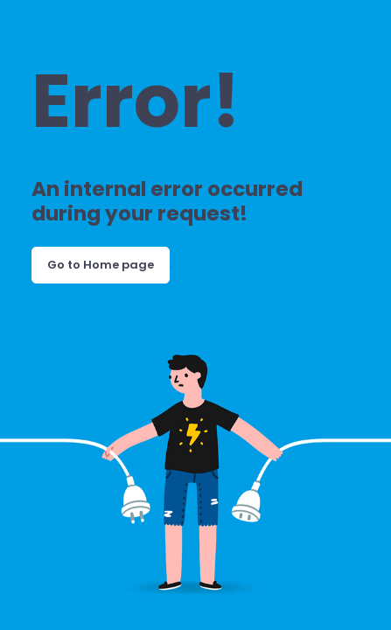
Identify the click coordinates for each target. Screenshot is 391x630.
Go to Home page (100, 264)
